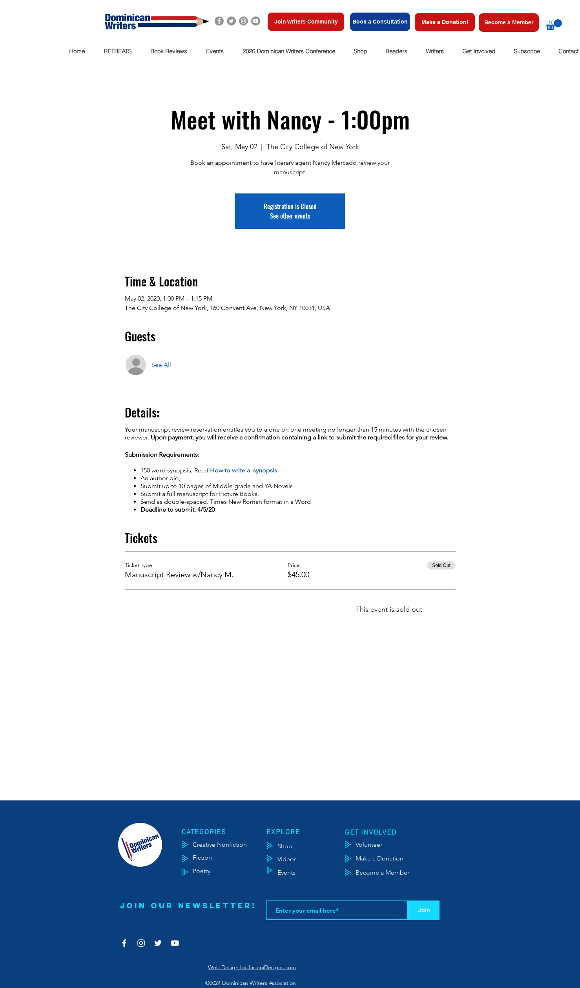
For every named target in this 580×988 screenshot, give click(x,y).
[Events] (309, 873)
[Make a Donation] (388, 858)
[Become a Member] (509, 22)
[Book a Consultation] (380, 22)
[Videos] (293, 859)
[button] (554, 24)
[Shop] (296, 846)
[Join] (424, 910)
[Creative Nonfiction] (230, 845)
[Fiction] (208, 858)
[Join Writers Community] (306, 22)
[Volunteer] (372, 845)
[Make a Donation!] (445, 22)
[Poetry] (208, 871)
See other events (290, 216)
